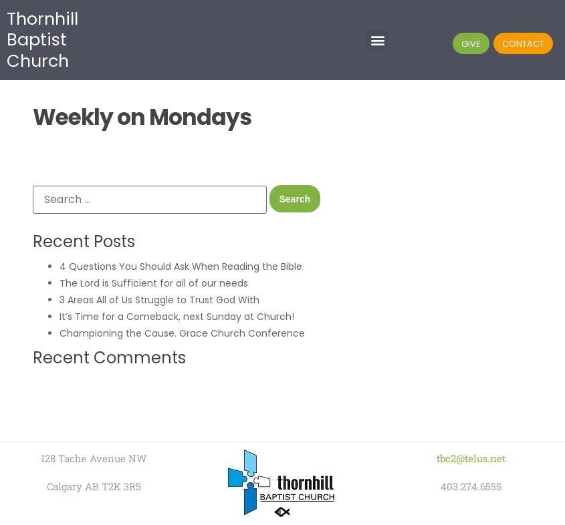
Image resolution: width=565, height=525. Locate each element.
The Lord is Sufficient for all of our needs (154, 283)
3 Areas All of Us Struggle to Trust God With (159, 300)
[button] (377, 40)
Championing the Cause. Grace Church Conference (182, 333)
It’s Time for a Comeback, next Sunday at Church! (177, 316)
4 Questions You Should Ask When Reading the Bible (181, 266)
